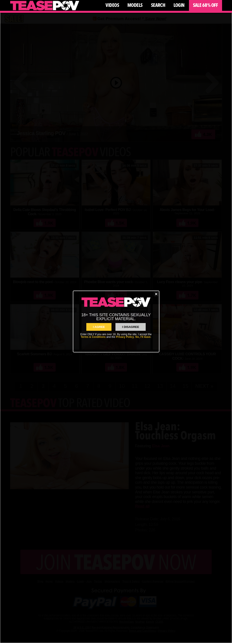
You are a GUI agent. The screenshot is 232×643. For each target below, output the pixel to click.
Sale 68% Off (205, 5)
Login (179, 5)
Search (158, 5)
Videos (112, 5)
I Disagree (130, 327)
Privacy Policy (125, 336)
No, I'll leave (143, 336)
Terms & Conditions (93, 336)
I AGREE (99, 327)
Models (135, 5)
